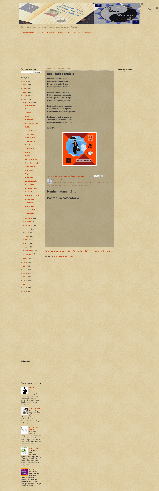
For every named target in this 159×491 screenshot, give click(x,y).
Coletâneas (29, 202)
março (27, 247)
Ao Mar (31, 469)
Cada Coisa (29, 170)
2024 (25, 88)
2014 (25, 280)
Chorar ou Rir (30, 148)
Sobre (40, 33)
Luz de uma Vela (31, 130)
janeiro (28, 254)
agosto (28, 229)
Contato (50, 33)
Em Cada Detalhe (31, 181)
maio (27, 240)
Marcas (27, 152)
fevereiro (29, 250)
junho (27, 236)
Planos (27, 156)
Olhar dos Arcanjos (32, 163)
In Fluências (30, 213)
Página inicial (28, 33)
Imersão (28, 145)
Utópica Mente (30, 177)
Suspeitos (28, 174)
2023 (25, 92)
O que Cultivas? (31, 138)
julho (27, 232)
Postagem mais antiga (102, 251)
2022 (25, 95)
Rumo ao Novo (30, 105)
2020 (25, 259)
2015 (25, 277)
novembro (29, 218)
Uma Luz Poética (31, 159)
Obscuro (28, 116)
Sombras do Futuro (32, 195)
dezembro (29, 102)
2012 (25, 287)
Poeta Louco (29, 134)
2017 (25, 269)
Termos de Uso (64, 33)
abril (27, 243)
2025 (25, 85)
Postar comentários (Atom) (62, 256)
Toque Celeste (34, 408)
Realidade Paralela (32, 188)
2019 (25, 262)
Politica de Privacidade (83, 33)
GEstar (31, 387)
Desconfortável (30, 206)
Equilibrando (34, 448)
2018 (25, 266)
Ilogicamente (30, 141)
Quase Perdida (30, 166)
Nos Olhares (29, 185)
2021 (25, 99)
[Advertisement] (79, 49)
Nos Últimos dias (31, 109)
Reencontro (29, 119)
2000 (25, 291)
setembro (29, 225)
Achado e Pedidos (31, 210)
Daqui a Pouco (30, 192)
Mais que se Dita (31, 123)
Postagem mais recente (58, 251)
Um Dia (27, 127)
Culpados (28, 112)
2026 (25, 81)
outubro (28, 222)
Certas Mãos (29, 199)
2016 (25, 273)
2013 (25, 284)
